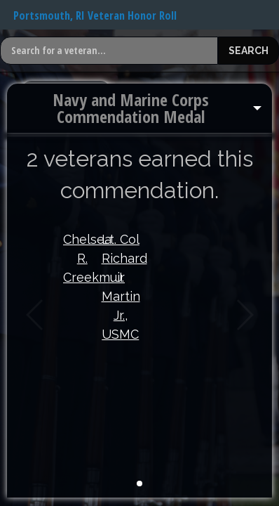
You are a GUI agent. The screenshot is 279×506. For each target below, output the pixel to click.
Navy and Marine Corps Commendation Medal (131, 108)
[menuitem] (139, 108)
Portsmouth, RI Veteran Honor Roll (95, 15)
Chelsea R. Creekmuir (82, 258)
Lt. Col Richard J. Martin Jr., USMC (121, 287)
